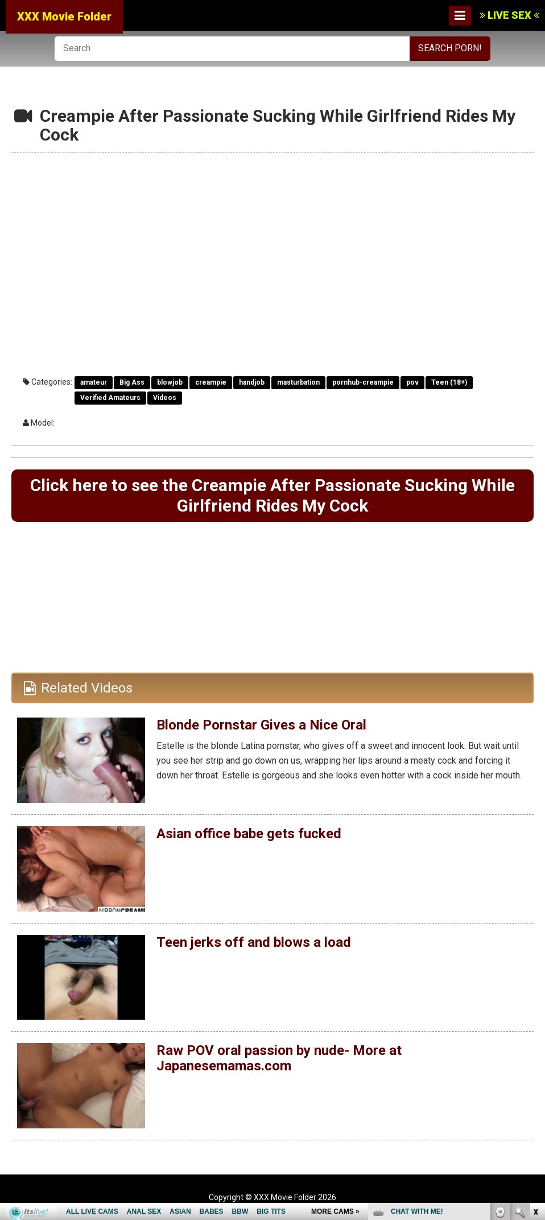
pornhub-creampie (363, 382)
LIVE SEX (509, 15)
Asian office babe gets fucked (248, 834)
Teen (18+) (449, 382)
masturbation (298, 382)
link (535, 1042)
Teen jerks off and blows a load (253, 942)
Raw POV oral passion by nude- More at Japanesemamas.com (279, 1057)
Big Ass (131, 382)
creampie (210, 382)
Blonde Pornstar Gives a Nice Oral (261, 725)
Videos (164, 398)
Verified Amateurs (110, 398)
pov (412, 382)
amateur (93, 382)
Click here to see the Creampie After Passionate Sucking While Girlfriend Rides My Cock (272, 495)
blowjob (170, 382)
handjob (252, 382)
